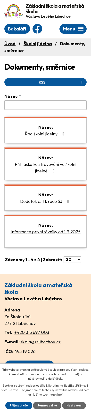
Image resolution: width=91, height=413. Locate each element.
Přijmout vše (19, 405)
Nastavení (74, 405)
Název (11, 96)
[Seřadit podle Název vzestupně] (20, 95)
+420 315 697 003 (31, 332)
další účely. (55, 378)
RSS (61, 82)
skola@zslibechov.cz (40, 342)
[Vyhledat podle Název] (45, 105)
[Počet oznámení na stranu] (72, 259)
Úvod (10, 43)
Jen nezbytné (47, 405)
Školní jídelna (38, 43)
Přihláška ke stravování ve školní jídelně (45, 168)
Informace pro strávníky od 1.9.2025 (46, 235)
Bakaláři (17, 29)
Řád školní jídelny (45, 134)
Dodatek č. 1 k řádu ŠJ (45, 201)
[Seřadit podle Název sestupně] (20, 97)
